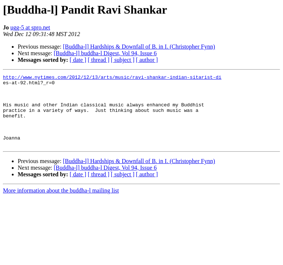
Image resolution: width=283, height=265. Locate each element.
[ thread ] (98, 60)
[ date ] (78, 60)
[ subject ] (122, 60)
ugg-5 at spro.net (30, 27)
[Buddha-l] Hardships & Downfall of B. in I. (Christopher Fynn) (139, 46)
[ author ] (147, 60)
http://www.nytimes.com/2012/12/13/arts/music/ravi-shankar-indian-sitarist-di (112, 78)
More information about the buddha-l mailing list (61, 205)
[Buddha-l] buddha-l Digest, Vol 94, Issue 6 (105, 53)
